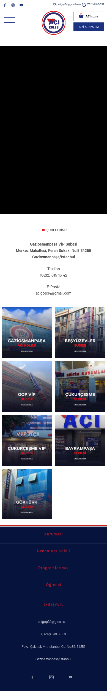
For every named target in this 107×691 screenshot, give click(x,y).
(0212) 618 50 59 (95, 4)
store (92, 17)
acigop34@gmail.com (69, 4)
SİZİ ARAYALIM (89, 27)
